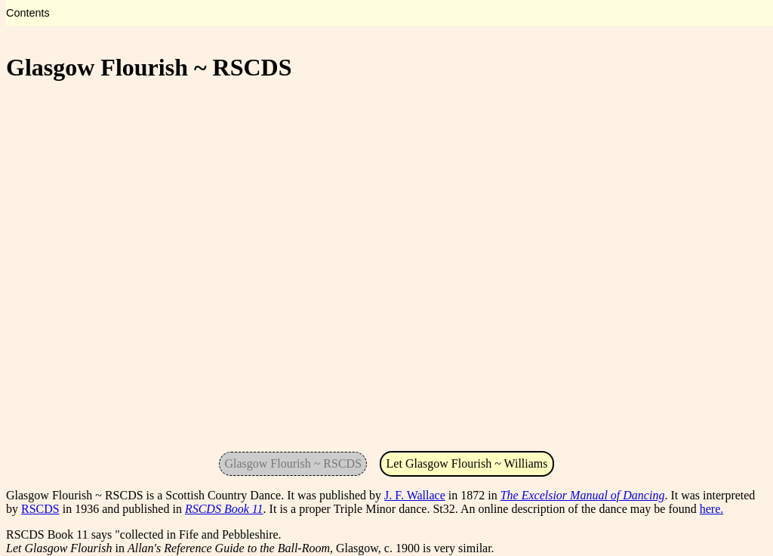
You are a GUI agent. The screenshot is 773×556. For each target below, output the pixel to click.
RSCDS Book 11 (224, 508)
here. (712, 508)
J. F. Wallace (414, 495)
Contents (28, 13)
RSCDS (40, 508)
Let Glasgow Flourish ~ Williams (467, 463)
